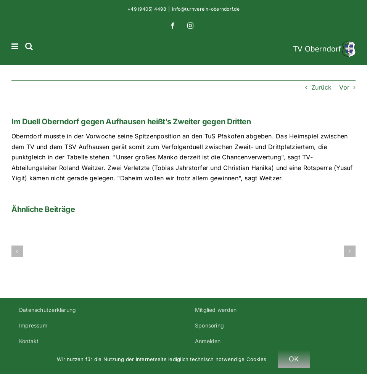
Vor (344, 87)
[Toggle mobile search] (29, 46)
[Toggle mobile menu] (15, 46)
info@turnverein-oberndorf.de (206, 9)
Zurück (321, 87)
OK (294, 359)
